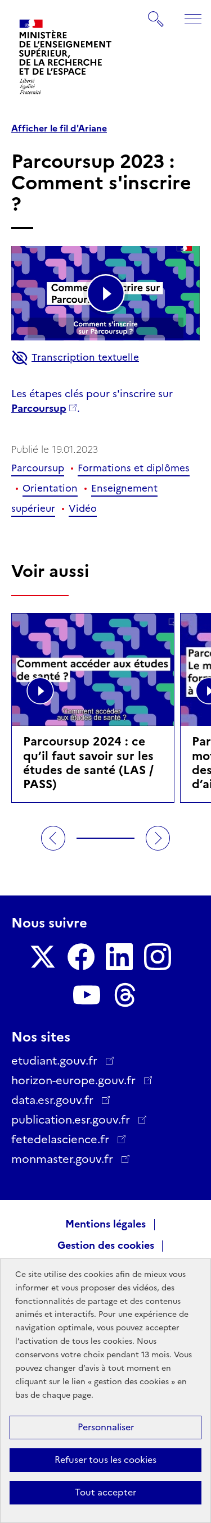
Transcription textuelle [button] (75, 357)
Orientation (50, 488)
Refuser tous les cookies (105, 1459)
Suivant (158, 838)
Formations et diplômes (134, 468)
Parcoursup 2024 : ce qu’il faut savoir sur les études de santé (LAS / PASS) (88, 762)
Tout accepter (105, 1492)
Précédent (53, 838)
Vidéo (83, 508)
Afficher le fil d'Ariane (59, 129)
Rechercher (156, 13)
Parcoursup (38, 408)
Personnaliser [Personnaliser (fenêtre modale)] (106, 1427)
